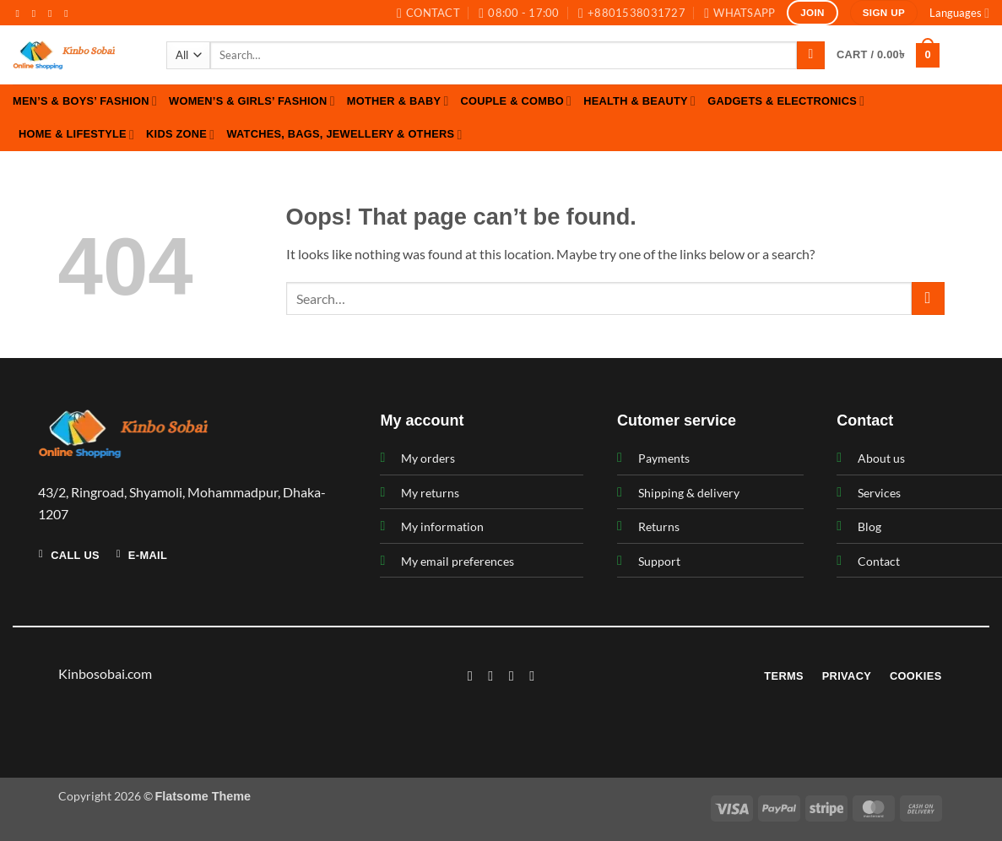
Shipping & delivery (688, 493)
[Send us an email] (69, 13)
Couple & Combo (516, 101)
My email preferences (457, 561)
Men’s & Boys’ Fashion (85, 101)
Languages (959, 13)
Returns (659, 526)
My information (442, 526)
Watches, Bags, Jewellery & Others (344, 135)
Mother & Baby (398, 101)
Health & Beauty (639, 101)
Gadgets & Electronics (785, 101)
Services (879, 493)
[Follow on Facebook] (21, 13)
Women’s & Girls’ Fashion (252, 101)
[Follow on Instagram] (37, 13)
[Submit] (811, 55)
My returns (430, 493)
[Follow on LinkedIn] (532, 675)
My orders (428, 458)
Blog (869, 526)
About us (881, 458)
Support (659, 561)
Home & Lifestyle (76, 135)
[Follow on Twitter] (53, 13)
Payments (664, 458)
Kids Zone (180, 135)
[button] (888, 55)
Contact (879, 561)
